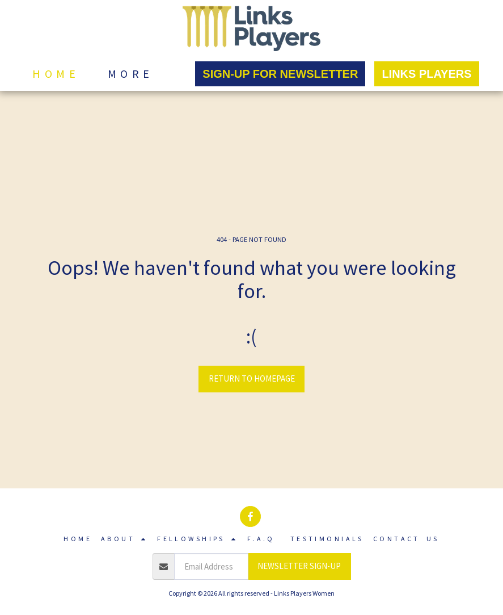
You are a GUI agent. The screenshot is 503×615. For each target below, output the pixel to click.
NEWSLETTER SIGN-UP (299, 565)
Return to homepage (252, 378)
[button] (124, 538)
